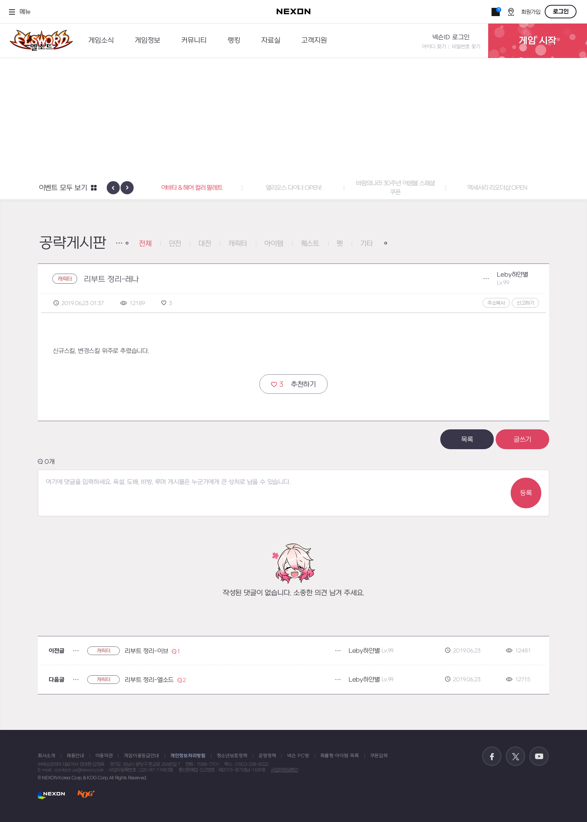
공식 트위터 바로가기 (515, 756)
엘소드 (39, 41)
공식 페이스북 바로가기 (492, 756)
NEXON (51, 795)
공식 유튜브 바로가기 (539, 756)
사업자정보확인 (284, 770)
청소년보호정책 (232, 755)
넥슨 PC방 (298, 755)
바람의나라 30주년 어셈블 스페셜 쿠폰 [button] (395, 188)
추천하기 (293, 384)
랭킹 (234, 41)
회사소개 (46, 755)
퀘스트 (310, 244)
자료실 (270, 41)
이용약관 (104, 755)
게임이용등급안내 (141, 755)
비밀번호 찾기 (466, 46)
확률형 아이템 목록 (339, 755)
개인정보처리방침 (188, 755)
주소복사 (496, 303)
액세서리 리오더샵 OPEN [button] (497, 188)
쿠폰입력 (379, 755)
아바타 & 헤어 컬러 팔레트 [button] (191, 188)
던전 (175, 244)
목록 (467, 439)
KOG (86, 795)
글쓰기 (522, 439)
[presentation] (113, 187)
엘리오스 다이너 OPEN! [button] (293, 188)
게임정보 (147, 41)
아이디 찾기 (434, 46)
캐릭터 (237, 244)
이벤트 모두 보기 (63, 188)
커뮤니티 (194, 41)
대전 (204, 244)
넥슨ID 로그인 (451, 37)
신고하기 (525, 303)
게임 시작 (537, 41)
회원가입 (531, 12)
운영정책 (267, 755)
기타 (366, 244)
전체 (145, 244)
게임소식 (101, 41)
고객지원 (314, 41)
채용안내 (75, 755)
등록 (526, 493)
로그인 (561, 11)
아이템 (273, 244)
